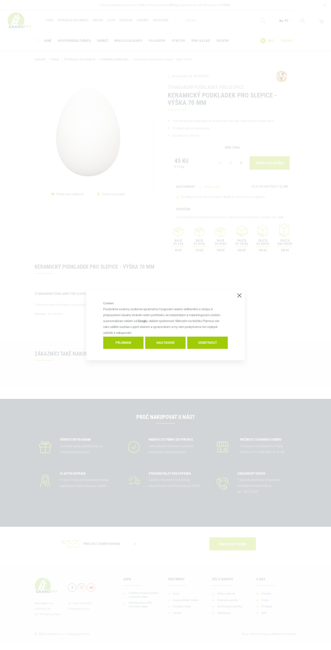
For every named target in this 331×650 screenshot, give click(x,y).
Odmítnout (207, 343)
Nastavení (165, 343)
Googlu (142, 321)
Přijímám (123, 343)
